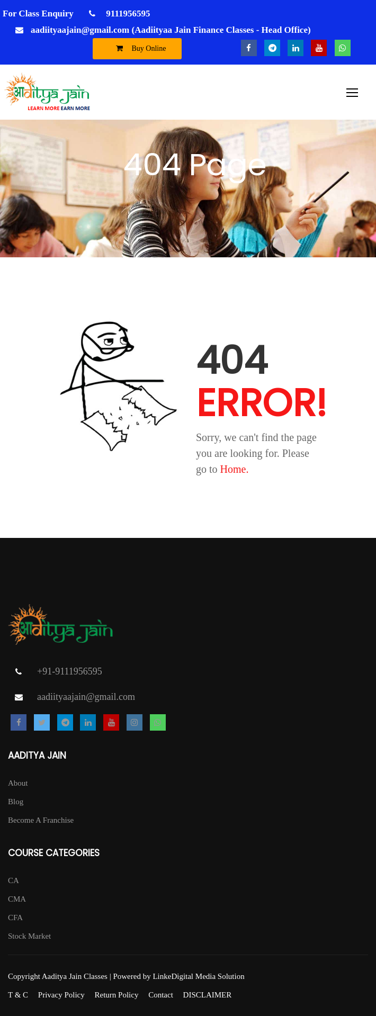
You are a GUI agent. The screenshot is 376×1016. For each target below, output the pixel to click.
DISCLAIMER (207, 995)
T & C (18, 995)
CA (13, 880)
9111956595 (127, 13)
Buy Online (138, 48)
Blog (15, 801)
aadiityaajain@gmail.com (86, 696)
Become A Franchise (41, 820)
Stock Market (29, 936)
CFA (15, 917)
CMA (17, 899)
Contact (160, 995)
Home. (234, 469)
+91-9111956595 (69, 671)
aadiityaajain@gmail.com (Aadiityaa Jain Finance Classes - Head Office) (171, 30)
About (18, 783)
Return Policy (116, 995)
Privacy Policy (61, 995)
